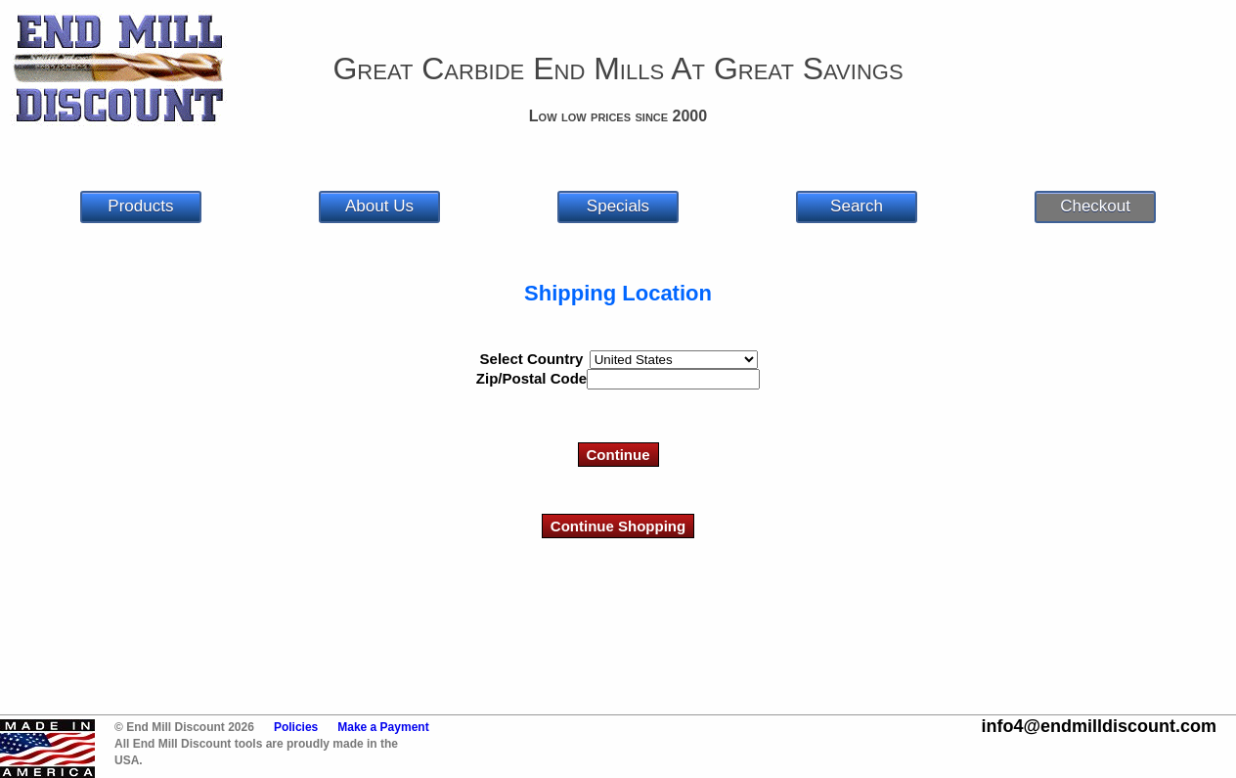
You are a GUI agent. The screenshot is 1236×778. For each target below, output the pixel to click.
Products (140, 206)
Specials (618, 206)
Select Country (532, 358)
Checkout (1095, 206)
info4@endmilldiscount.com (1098, 726)
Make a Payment (382, 727)
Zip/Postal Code (531, 378)
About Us (379, 206)
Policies (296, 727)
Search (856, 206)
